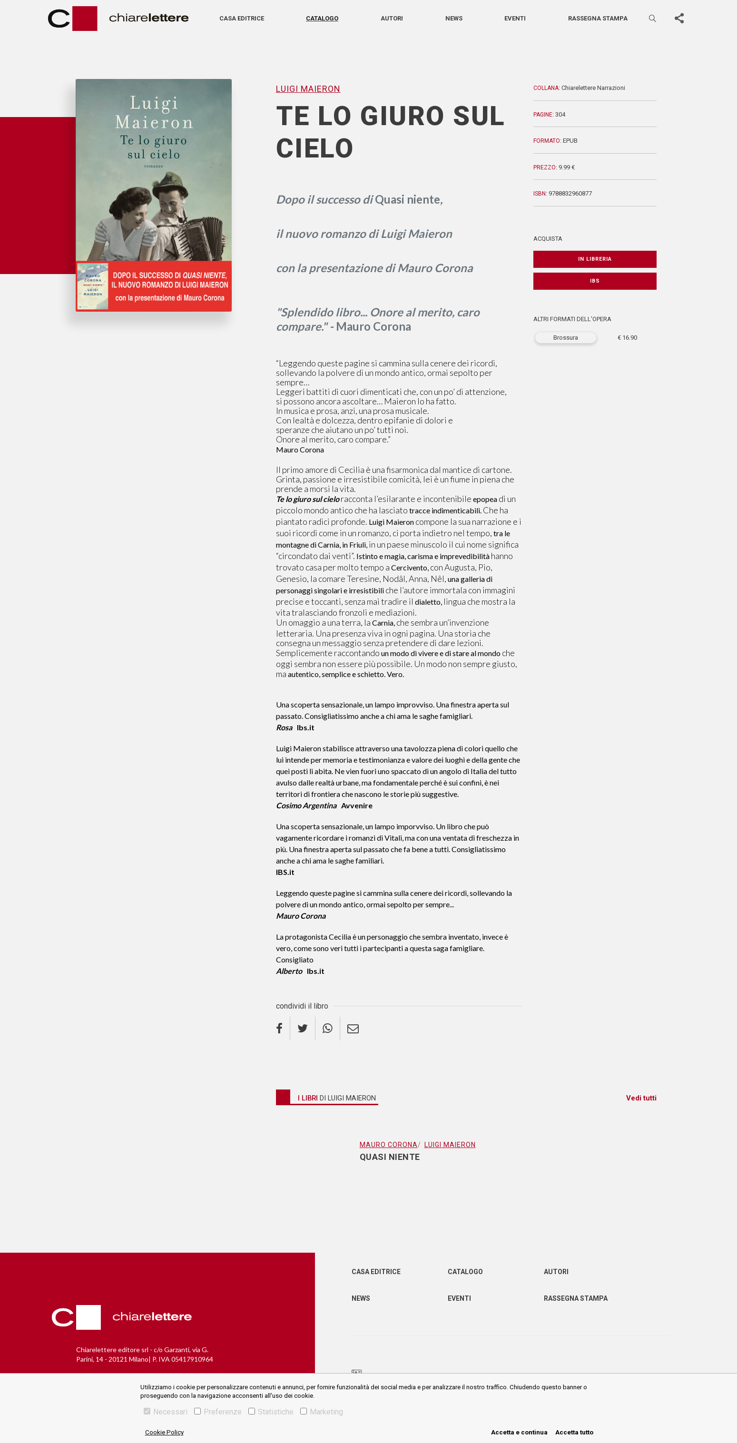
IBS (595, 281)
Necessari (165, 1411)
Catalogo (322, 18)
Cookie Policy (164, 1432)
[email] (353, 1029)
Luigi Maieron (308, 89)
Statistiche (271, 1411)
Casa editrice (241, 18)
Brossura (565, 337)
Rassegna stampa (598, 18)
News (453, 18)
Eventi (515, 18)
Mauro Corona (389, 1145)
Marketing (321, 1411)
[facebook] (283, 1029)
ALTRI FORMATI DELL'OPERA (572, 319)
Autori (392, 18)
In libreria (595, 259)
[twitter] (302, 1029)
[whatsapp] (327, 1029)
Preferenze (218, 1411)
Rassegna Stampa (576, 1298)
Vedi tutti (641, 1098)
